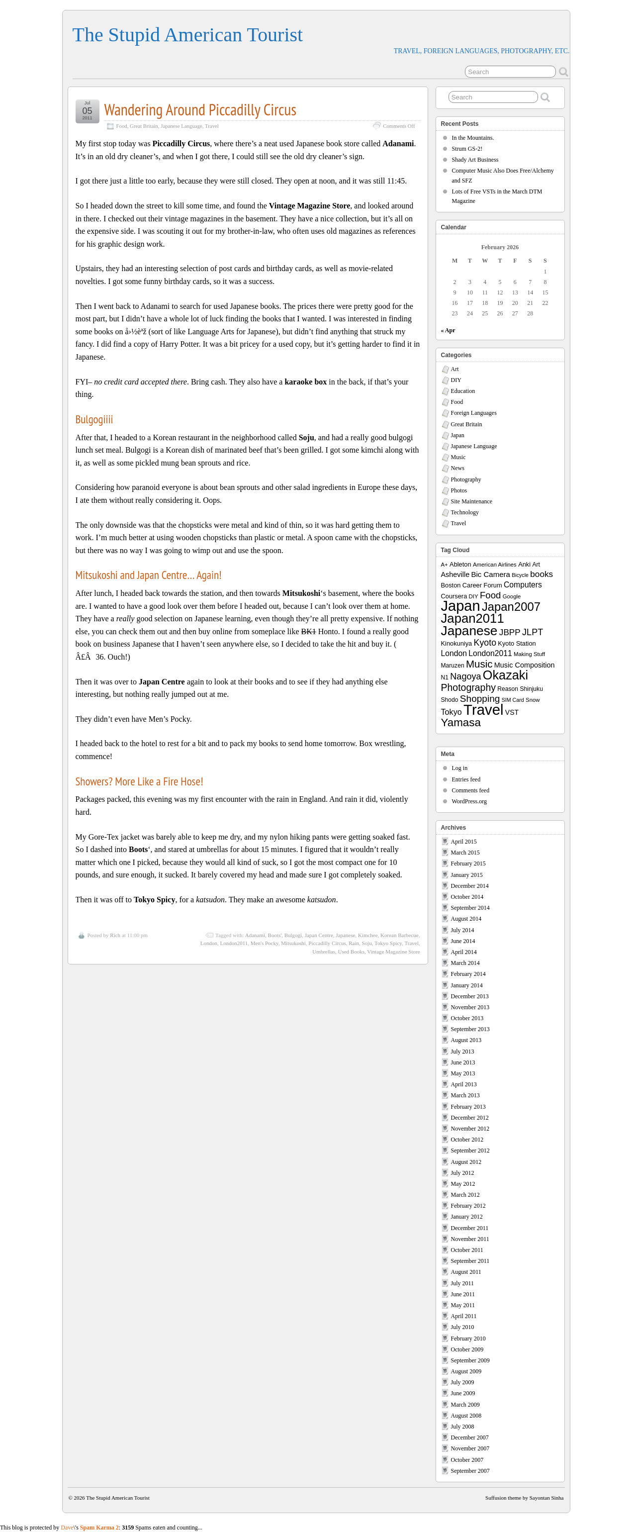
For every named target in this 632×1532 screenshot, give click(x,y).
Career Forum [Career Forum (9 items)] (482, 585)
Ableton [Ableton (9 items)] (460, 564)
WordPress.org (469, 801)
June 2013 (463, 1062)
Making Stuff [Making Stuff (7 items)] (529, 654)
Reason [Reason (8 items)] (507, 688)
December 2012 (470, 1117)
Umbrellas (323, 952)
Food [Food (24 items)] (490, 595)
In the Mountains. (473, 137)
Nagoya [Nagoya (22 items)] (465, 676)
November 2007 (470, 1448)
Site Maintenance (472, 501)
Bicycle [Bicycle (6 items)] (520, 575)
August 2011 (466, 1271)
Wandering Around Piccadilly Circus (200, 109)
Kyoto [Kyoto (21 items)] (485, 643)
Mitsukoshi (293, 943)
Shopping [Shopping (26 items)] (480, 698)
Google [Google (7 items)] (512, 596)
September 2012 (470, 1150)
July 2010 (462, 1327)
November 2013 (470, 1007)
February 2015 (468, 863)
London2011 (234, 943)
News (457, 468)
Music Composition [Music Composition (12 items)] (524, 665)
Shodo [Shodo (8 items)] (449, 699)
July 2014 (462, 930)
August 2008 (466, 1415)
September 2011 (470, 1260)
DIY (456, 380)
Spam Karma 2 (99, 1527)
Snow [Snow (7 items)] (533, 700)
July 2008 (462, 1426)
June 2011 (463, 1294)
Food (121, 126)
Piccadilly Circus (327, 943)
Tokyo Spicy (388, 943)
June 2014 (463, 941)
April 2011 (464, 1316)
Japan (457, 435)
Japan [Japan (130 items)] (460, 606)
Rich (115, 935)
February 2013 (468, 1106)
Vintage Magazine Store (393, 952)
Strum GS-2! (467, 148)
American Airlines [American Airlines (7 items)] (495, 565)
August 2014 (466, 918)
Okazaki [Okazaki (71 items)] (505, 675)
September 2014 (470, 907)
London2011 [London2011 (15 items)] (490, 653)
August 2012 (466, 1161)
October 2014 (467, 896)
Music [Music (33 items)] (479, 664)
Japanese (345, 935)
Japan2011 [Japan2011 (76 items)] (472, 618)
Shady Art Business (475, 159)
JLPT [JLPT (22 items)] (532, 632)
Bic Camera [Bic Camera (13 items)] (490, 574)
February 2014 (468, 973)
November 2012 (470, 1128)
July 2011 (462, 1283)
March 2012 (465, 1194)
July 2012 (462, 1172)
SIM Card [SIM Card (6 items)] (513, 700)
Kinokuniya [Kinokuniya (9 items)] (456, 643)
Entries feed (466, 779)
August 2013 (466, 1040)
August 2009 (466, 1371)
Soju (367, 943)
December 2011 (470, 1228)
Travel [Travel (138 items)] (483, 709)
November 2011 (470, 1239)
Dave (67, 1527)
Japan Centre (319, 935)
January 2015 (467, 874)
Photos (459, 490)
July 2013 (462, 1051)
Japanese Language (181, 126)
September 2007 (470, 1470)
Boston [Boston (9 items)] (451, 585)
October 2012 (467, 1139)
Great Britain (144, 126)
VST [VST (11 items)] (512, 712)
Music (458, 457)
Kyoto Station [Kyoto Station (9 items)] (517, 643)
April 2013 (464, 1084)
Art (455, 369)
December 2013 (470, 996)
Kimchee (368, 935)
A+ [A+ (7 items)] (444, 565)
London (208, 943)
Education (463, 390)
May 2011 (463, 1305)
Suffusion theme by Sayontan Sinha (524, 1498)
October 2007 (467, 1459)
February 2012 (468, 1205)
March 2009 (465, 1404)
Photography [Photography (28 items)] (468, 687)
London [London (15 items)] (454, 653)
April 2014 (464, 952)
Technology (465, 512)
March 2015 (465, 852)
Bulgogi (293, 935)
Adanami (255, 935)
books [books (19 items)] (541, 574)
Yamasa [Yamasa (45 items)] (461, 722)
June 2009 (463, 1393)
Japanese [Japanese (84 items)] (469, 630)
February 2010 (468, 1338)
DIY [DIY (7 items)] (473, 596)
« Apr (448, 330)
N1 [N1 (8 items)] (445, 677)
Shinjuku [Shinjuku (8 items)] (531, 688)
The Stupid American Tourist (188, 34)
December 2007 (470, 1437)
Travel (212, 126)
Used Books (351, 952)
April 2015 (464, 841)
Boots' (275, 935)
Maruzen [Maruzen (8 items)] (452, 665)
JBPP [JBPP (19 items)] (510, 632)
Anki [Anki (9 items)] (524, 564)
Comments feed (471, 790)
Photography (466, 479)
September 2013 (470, 1029)
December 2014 (470, 885)
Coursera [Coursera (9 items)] (454, 596)
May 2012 (463, 1183)
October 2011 (467, 1249)
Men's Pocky (264, 943)
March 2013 (465, 1095)
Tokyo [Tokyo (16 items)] (451, 711)
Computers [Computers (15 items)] (523, 584)
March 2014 (465, 962)
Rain (354, 943)
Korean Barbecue (399, 935)
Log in (460, 768)
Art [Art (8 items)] (536, 564)
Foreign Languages (474, 412)
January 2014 (467, 985)
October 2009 (467, 1349)
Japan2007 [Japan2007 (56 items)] (511, 606)
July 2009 (462, 1382)
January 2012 (467, 1216)
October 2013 (467, 1018)
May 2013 (463, 1073)
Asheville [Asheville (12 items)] (455, 574)
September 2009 (470, 1360)
